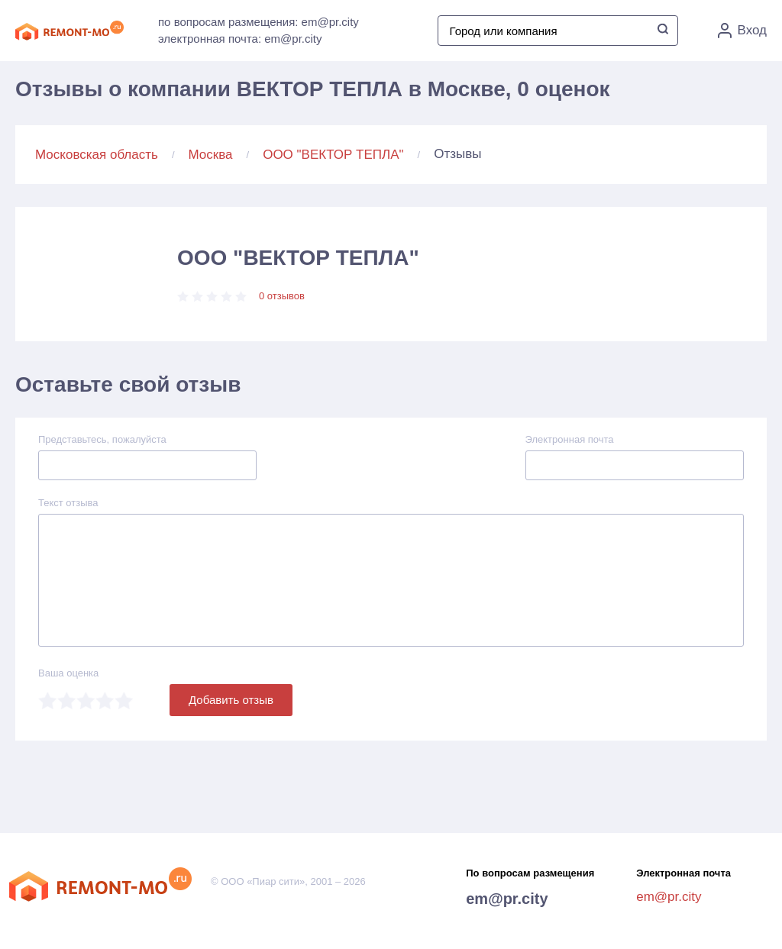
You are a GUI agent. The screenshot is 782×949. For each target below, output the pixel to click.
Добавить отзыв (231, 699)
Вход (742, 30)
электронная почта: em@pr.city (240, 38)
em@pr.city (507, 898)
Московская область (96, 154)
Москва (211, 154)
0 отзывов (282, 296)
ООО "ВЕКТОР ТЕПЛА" (333, 154)
